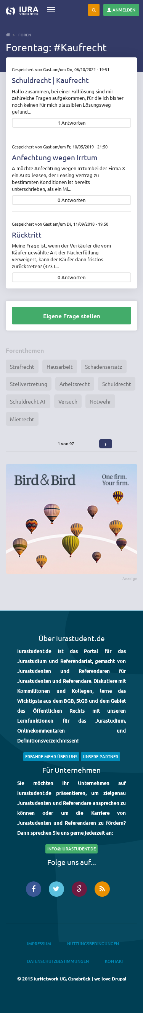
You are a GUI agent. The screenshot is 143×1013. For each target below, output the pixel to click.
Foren (24, 34)
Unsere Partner (100, 756)
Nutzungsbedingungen (93, 943)
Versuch (67, 401)
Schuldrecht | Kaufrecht (50, 80)
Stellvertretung (28, 383)
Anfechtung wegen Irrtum (54, 157)
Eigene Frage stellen (71, 315)
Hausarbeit (60, 366)
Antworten (73, 123)
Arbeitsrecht (74, 383)
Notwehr (100, 401)
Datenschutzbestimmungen (58, 961)
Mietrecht (22, 418)
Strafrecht (22, 366)
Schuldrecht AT (28, 401)
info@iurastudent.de (71, 848)
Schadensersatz (103, 366)
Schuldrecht (116, 383)
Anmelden (121, 10)
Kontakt (114, 961)
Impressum (39, 943)
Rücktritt (27, 234)
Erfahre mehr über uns (51, 756)
